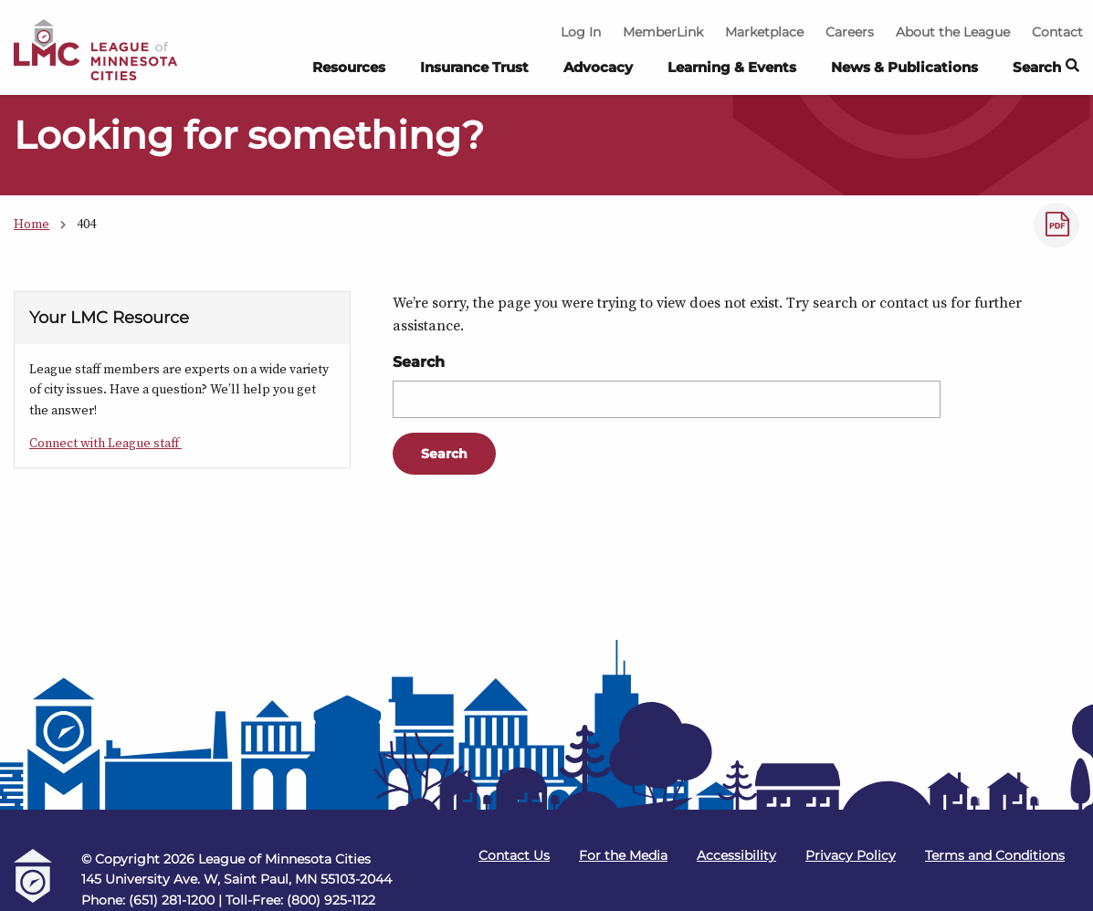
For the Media (623, 855)
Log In (581, 32)
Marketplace (764, 32)
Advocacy (598, 67)
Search (419, 362)
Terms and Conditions (995, 855)
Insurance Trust (474, 67)
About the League (953, 32)
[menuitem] (349, 72)
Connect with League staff (105, 443)
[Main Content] (546, 366)
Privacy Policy (850, 855)
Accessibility (736, 855)
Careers (849, 32)
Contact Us (514, 855)
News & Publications (904, 67)
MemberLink (663, 32)
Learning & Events (731, 67)
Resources (348, 67)
